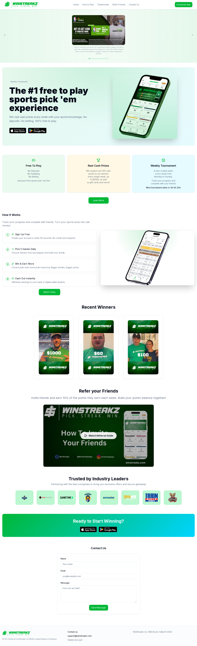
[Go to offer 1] (89, 58)
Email (63, 570)
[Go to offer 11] (103, 58)
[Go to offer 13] (106, 58)
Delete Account (75, 640)
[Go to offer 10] (102, 58)
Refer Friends (118, 4)
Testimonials (103, 4)
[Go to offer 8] (99, 58)
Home (76, 4)
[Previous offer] (4, 35)
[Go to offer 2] (90, 58)
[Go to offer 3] (92, 58)
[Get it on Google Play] (37, 130)
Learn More (98, 200)
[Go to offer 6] (96, 58)
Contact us (73, 632)
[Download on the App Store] (17, 130)
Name (63, 558)
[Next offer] (192, 35)
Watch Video (49, 292)
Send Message (98, 607)
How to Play (88, 4)
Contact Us (134, 4)
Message (65, 583)
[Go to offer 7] (97, 58)
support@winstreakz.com (80, 636)
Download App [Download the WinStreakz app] (184, 4)
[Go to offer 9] (100, 58)
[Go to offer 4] (93, 58)
